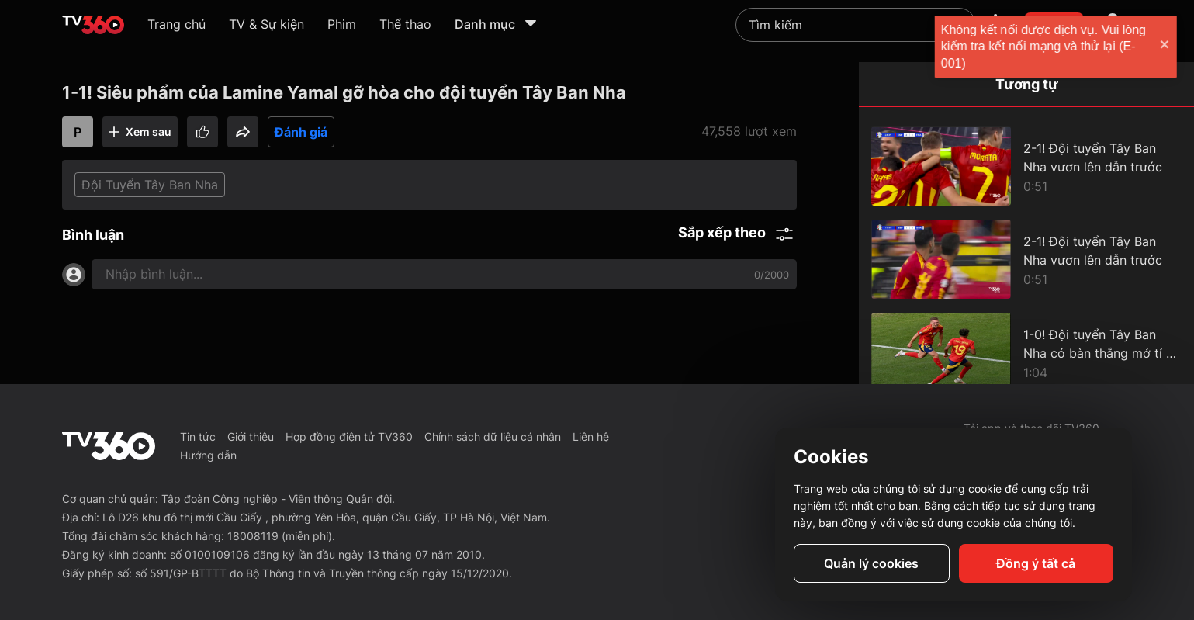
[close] (1166, 46)
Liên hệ (591, 436)
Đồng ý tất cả (1035, 563)
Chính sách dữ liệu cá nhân (492, 436)
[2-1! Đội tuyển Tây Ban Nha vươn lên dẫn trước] (1026, 166)
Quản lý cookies (871, 563)
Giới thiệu (250, 436)
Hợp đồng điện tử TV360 (349, 436)
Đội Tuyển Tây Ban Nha (149, 184)
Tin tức (198, 436)
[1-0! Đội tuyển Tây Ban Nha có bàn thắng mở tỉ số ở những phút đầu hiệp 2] (1026, 352)
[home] (93, 24)
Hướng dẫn (208, 455)
